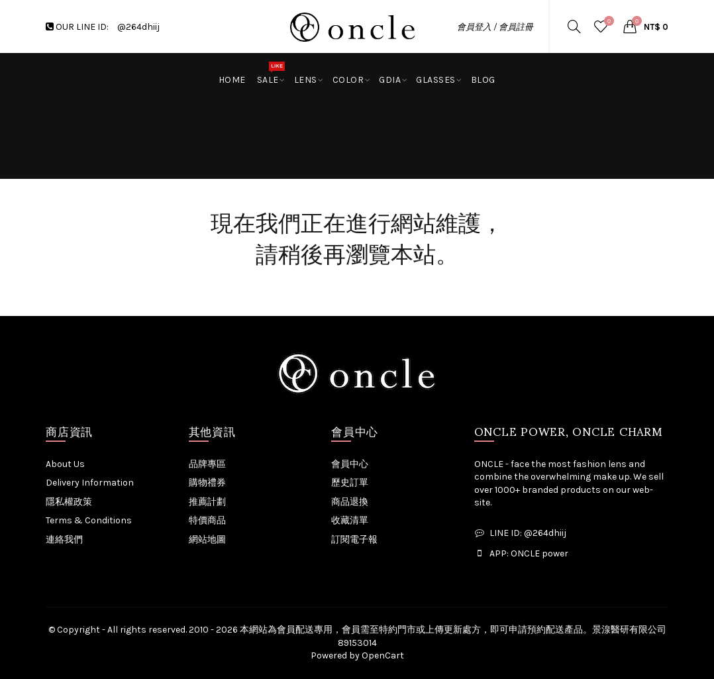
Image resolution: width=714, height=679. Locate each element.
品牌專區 (207, 464)
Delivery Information (90, 482)
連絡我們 (64, 539)
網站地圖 (207, 539)
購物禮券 (207, 482)
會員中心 (349, 464)
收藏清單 (349, 520)
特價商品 (207, 520)
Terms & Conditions (89, 520)
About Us (65, 464)
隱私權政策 (69, 501)
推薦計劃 (207, 501)
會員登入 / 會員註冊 (495, 27)
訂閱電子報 (354, 539)
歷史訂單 (349, 482)
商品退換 (349, 501)
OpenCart (383, 655)
